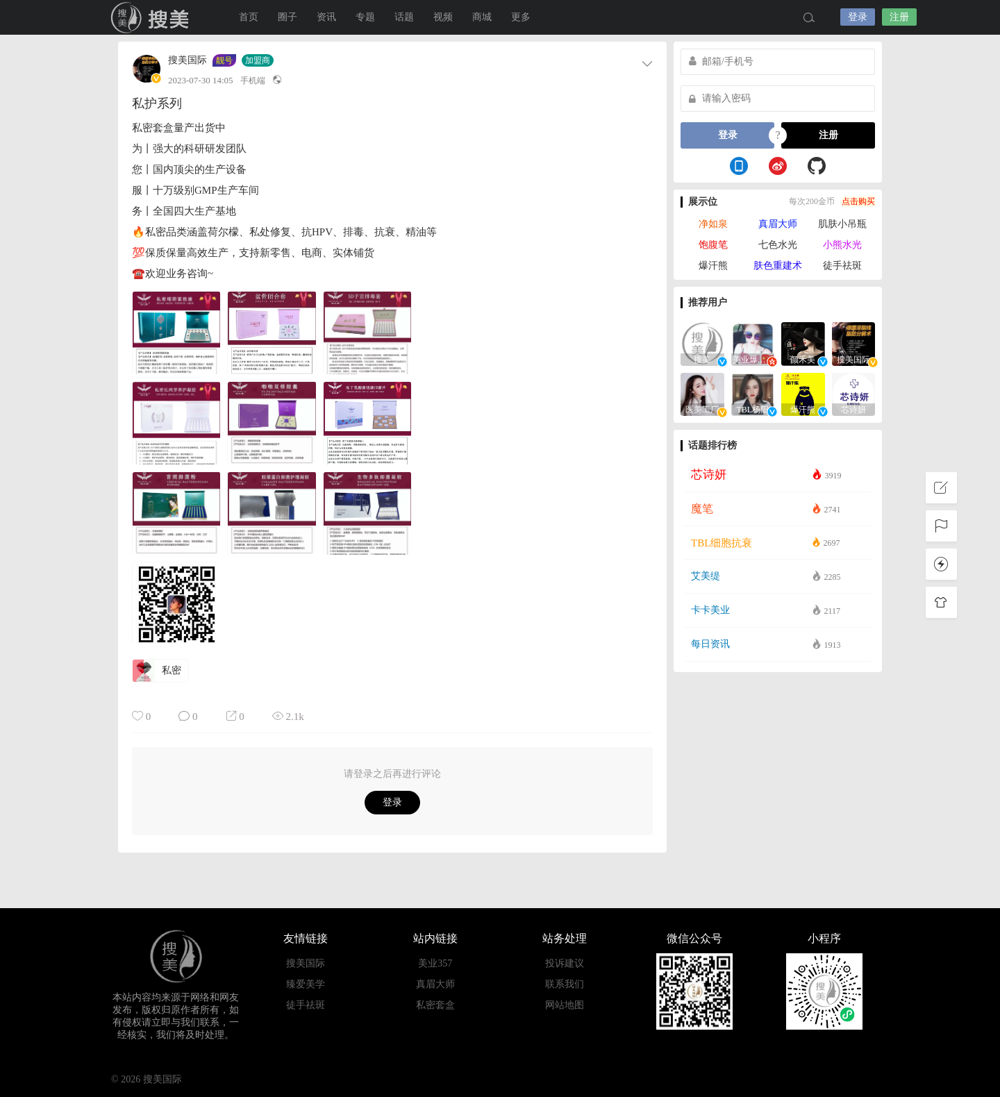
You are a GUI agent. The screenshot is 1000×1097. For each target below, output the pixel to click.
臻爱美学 (305, 984)
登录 (857, 17)
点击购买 (858, 201)
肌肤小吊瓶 (842, 224)
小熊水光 (842, 245)
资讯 (326, 17)
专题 (365, 17)
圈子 (287, 17)
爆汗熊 (713, 265)
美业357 (435, 963)
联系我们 (564, 984)
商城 (482, 17)
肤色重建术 (777, 265)
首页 (248, 17)
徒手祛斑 (842, 265)
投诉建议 (564, 963)
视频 (443, 17)
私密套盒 (435, 1005)
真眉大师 (777, 224)
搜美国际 (152, 17)
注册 (899, 17)
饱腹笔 (713, 245)
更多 (521, 17)
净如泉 (713, 224)
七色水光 (777, 245)
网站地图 (564, 1005)
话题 (404, 17)
